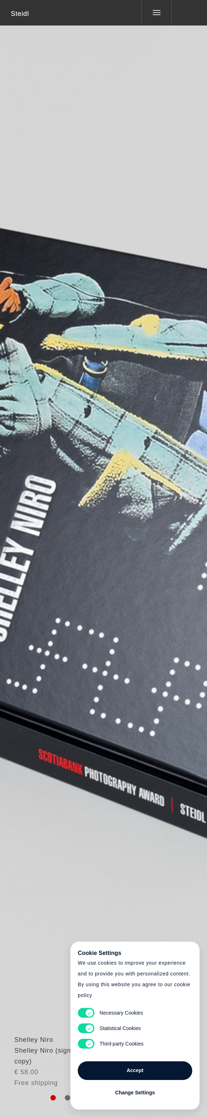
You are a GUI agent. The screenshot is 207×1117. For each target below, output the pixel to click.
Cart (103, 554)
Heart (76, 554)
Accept (135, 1070)
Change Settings (135, 1092)
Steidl (20, 13)
